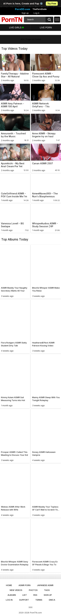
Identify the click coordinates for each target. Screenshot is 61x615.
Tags (47, 590)
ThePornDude (39, 9)
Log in (36, 13)
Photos (33, 590)
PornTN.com (36, 612)
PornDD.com (22, 9)
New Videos (16, 590)
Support (24, 599)
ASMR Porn (24, 585)
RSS (35, 595)
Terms (38, 599)
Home (9, 585)
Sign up (25, 13)
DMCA (52, 599)
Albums (12, 595)
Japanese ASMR (45, 585)
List (24, 595)
